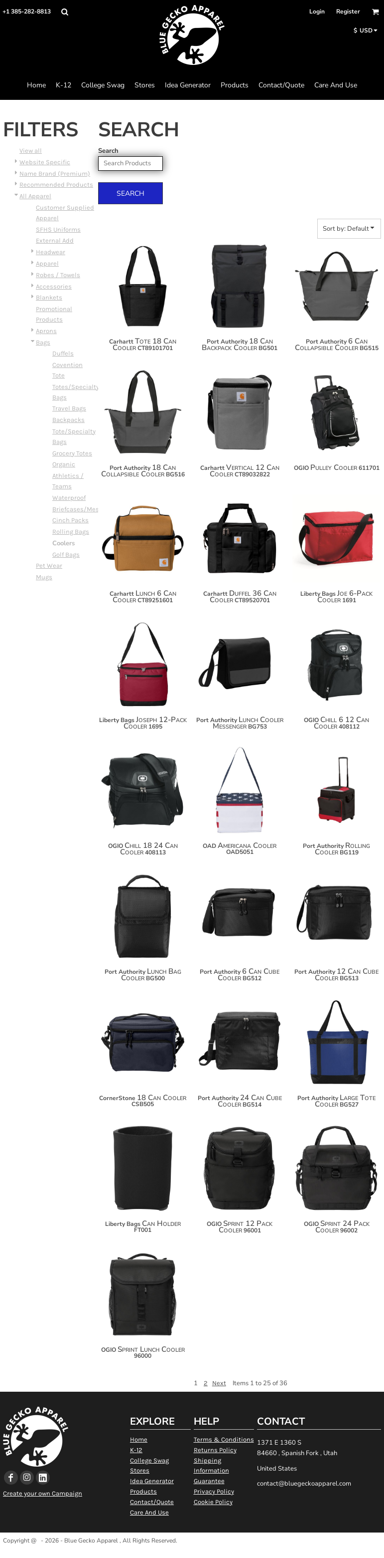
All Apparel (35, 196)
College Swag (149, 1460)
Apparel (47, 263)
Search (108, 150)
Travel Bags (69, 408)
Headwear (50, 252)
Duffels (63, 353)
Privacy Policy (214, 1491)
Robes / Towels (58, 275)
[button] (64, 11)
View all (30, 150)
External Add (55, 240)
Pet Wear (49, 565)
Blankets (49, 297)
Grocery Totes (72, 453)
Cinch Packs (70, 520)
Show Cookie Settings (192, 1553)
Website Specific (44, 162)
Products (143, 1491)
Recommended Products (56, 184)
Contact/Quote (152, 1502)
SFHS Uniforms (58, 229)
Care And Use (149, 1512)
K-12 (136, 1450)
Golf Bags (66, 554)
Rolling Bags (70, 531)
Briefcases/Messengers (87, 509)
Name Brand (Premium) (54, 173)
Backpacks (68, 419)
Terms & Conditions (224, 1439)
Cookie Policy (213, 1502)
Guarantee (209, 1481)
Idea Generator (152, 1481)
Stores (139, 1470)
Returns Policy (215, 1450)
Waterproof (69, 497)
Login (317, 11)
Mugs (44, 577)
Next (219, 1383)
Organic (63, 464)
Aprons (46, 331)
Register (348, 11)
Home (138, 1439)
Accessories (54, 286)
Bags (43, 342)
